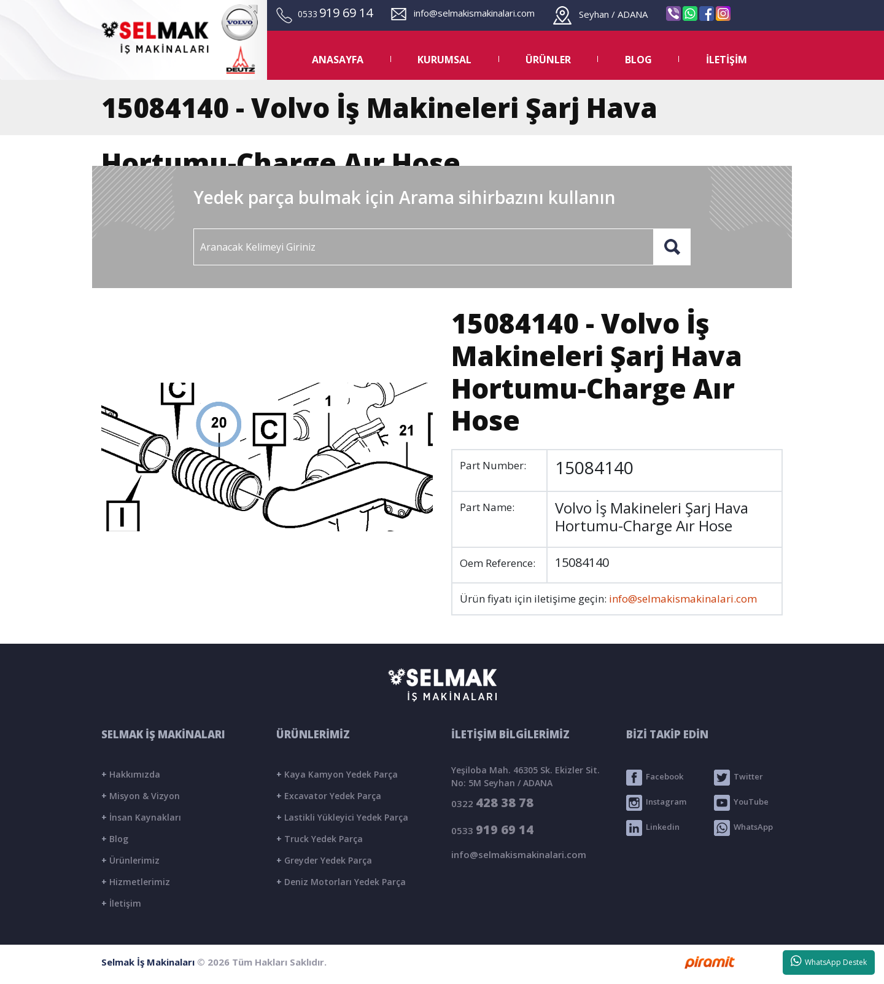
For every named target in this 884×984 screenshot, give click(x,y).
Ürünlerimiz (130, 860)
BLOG (638, 59)
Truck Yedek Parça (319, 839)
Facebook (654, 778)
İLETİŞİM (726, 59)
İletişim (121, 903)
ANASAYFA (337, 59)
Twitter (738, 778)
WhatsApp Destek (829, 961)
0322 (492, 802)
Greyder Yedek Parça (324, 860)
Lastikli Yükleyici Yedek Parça (342, 817)
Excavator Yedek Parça (328, 796)
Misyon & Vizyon (140, 796)
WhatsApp (743, 828)
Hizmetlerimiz (135, 882)
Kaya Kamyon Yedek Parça (337, 774)
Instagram (656, 803)
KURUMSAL (444, 59)
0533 (492, 829)
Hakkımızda (130, 774)
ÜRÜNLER (548, 59)
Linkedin (653, 828)
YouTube (741, 803)
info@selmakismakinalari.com (463, 13)
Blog (114, 839)
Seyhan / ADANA (600, 14)
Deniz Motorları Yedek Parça (341, 882)
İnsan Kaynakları (141, 817)
